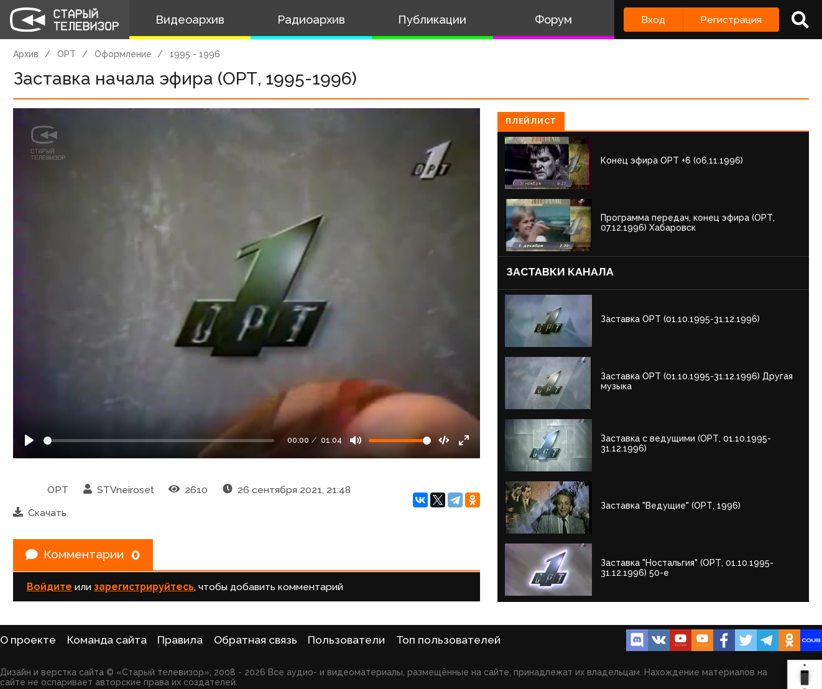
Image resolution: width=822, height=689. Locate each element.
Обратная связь (255, 640)
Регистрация (731, 19)
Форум (553, 19)
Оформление (123, 54)
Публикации (432, 19)
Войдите (49, 587)
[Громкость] (400, 440)
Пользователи (346, 640)
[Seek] (159, 440)
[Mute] (356, 440)
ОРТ (66, 54)
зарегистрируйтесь (144, 587)
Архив (26, 54)
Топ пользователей (448, 640)
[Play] (29, 440)
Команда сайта (107, 640)
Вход (653, 19)
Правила (180, 640)
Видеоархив (189, 19)
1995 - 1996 (195, 54)
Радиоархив (311, 19)
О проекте (28, 640)
